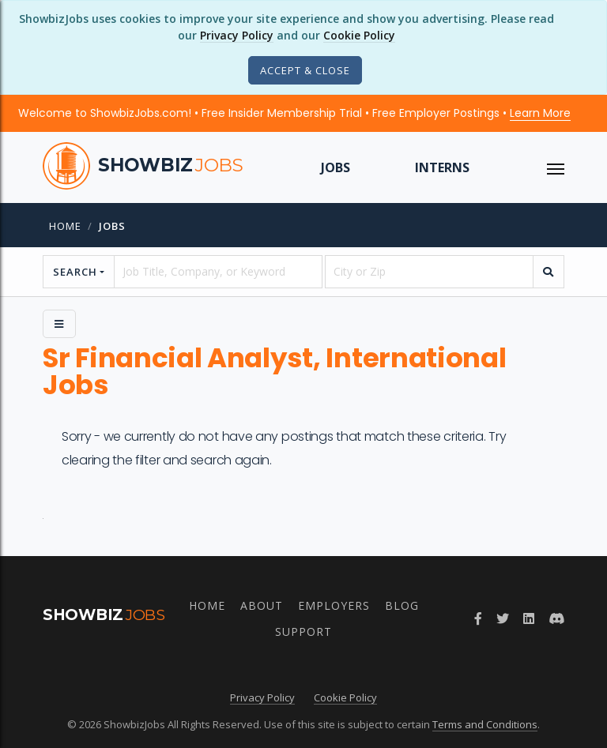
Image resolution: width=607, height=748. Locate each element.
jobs (112, 226)
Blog (402, 605)
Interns (442, 167)
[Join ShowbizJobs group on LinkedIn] (528, 618)
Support (303, 631)
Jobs (335, 167)
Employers (334, 605)
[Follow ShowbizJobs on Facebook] (478, 618)
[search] (548, 271)
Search (75, 272)
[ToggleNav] (555, 167)
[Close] (305, 70)
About (261, 605)
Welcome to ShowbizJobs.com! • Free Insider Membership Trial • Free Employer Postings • (294, 113)
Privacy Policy (236, 35)
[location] (429, 271)
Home (65, 226)
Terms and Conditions (484, 724)
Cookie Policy (359, 35)
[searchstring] (218, 271)
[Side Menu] (59, 324)
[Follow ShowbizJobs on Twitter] (502, 618)
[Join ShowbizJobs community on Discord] (556, 618)
